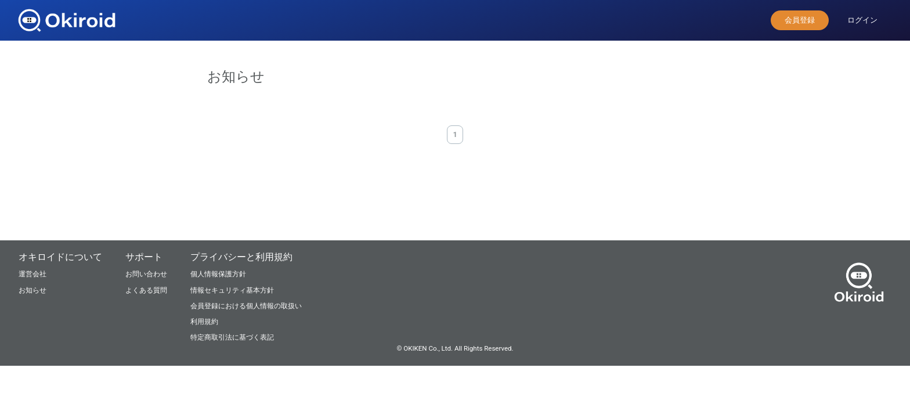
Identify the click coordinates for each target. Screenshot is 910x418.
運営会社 (32, 274)
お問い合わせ (146, 274)
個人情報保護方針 (218, 274)
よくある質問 (146, 290)
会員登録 (800, 20)
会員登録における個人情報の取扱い (246, 306)
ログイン (862, 20)
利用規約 (204, 322)
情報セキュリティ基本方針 (232, 290)
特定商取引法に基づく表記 (232, 337)
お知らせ (32, 290)
